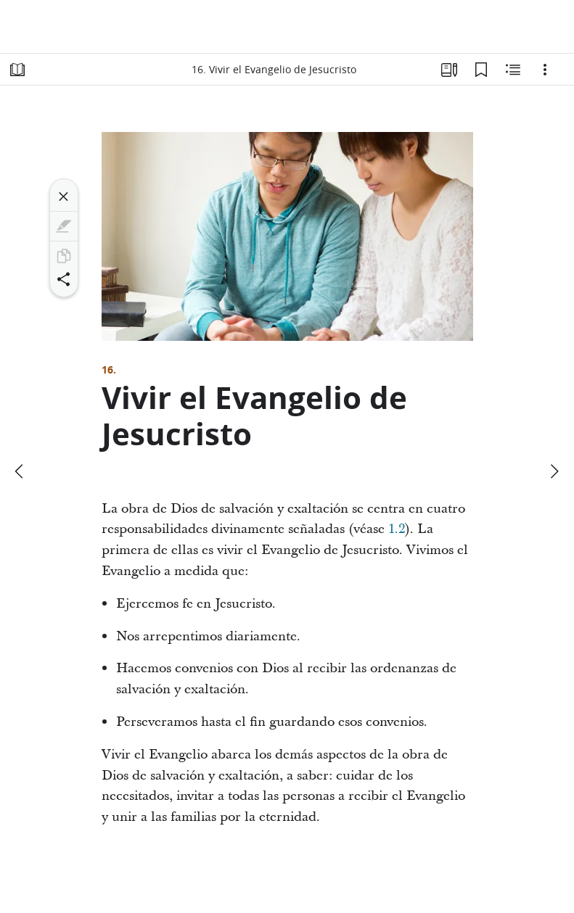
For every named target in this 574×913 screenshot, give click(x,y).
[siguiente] (553, 471)
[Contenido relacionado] (513, 70)
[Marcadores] (481, 70)
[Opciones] (544, 70)
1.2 (396, 529)
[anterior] (20, 471)
